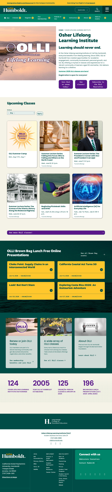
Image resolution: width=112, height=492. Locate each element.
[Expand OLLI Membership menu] (49, 18)
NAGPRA (36, 469)
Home (61, 30)
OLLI (6, 18)
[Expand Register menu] (33, 18)
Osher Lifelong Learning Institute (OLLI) (56, 433)
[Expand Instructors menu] (79, 18)
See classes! (81, 83)
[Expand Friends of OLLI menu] (64, 18)
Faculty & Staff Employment (49, 458)
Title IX (36, 466)
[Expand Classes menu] (20, 18)
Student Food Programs (63, 470)
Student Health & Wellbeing (64, 475)
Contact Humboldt (87, 463)
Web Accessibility (38, 457)
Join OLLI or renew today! (65, 84)
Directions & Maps (9, 477)
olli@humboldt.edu (56, 440)
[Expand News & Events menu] (105, 18)
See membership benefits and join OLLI (20, 361)
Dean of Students (61, 457)
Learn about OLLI (86, 355)
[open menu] (107, 10)
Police (61, 466)
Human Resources (49, 468)
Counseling (62, 461)
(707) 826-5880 (56, 438)
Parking (61, 464)
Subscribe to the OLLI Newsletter (98, 84)
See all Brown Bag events (89, 254)
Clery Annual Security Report (63, 480)
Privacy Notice (38, 461)
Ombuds (61, 485)
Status (9, 110)
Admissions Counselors (89, 459)
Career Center (50, 472)
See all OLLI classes (53, 360)
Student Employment (49, 464)
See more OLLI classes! (20, 233)
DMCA (35, 464)
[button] (82, 10)
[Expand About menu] (90, 18)
